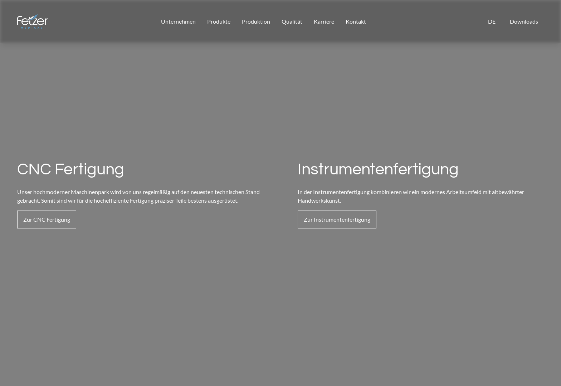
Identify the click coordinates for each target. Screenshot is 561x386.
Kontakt (356, 21)
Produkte (218, 21)
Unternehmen (178, 21)
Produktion (256, 21)
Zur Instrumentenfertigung (337, 219)
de (492, 21)
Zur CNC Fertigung (46, 219)
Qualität (292, 21)
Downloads (524, 21)
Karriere (324, 21)
